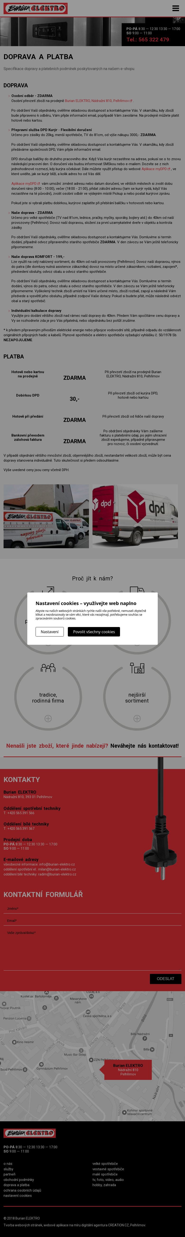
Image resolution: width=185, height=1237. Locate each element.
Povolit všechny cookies (94, 631)
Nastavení (50, 631)
